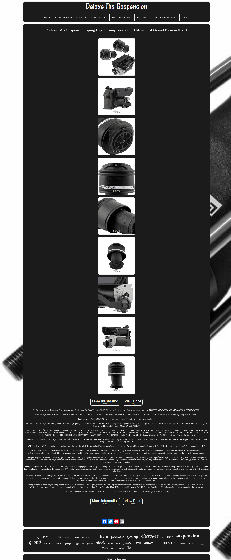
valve (110, 543)
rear (137, 542)
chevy (37, 537)
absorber (181, 544)
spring (132, 536)
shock (100, 543)
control (121, 548)
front (104, 536)
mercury (68, 537)
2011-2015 (86, 538)
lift (83, 543)
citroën (76, 538)
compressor (165, 542)
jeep (127, 542)
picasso (117, 536)
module (95, 538)
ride (118, 543)
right (105, 547)
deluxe (192, 543)
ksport (59, 543)
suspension (187, 536)
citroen (167, 536)
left (60, 537)
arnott (148, 543)
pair (113, 548)
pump (90, 543)
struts (53, 538)
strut (45, 537)
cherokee (150, 536)
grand (35, 542)
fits (129, 547)
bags (76, 543)
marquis (201, 544)
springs (68, 544)
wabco (48, 543)
